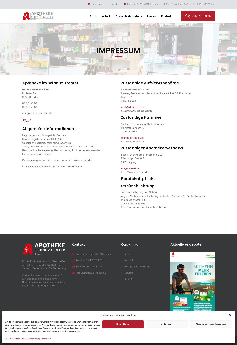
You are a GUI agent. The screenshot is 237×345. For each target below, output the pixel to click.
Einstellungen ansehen (211, 324)
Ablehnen (167, 324)
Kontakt (166, 16)
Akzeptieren (123, 324)
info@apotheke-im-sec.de (103, 4)
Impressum (46, 339)
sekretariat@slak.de (132, 138)
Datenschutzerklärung (30, 339)
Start (93, 16)
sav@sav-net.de (130, 168)
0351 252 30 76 (201, 16)
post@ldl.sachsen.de (133, 107)
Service (151, 16)
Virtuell (106, 16)
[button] (230, 315)
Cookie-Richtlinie (12, 339)
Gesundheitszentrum (129, 16)
